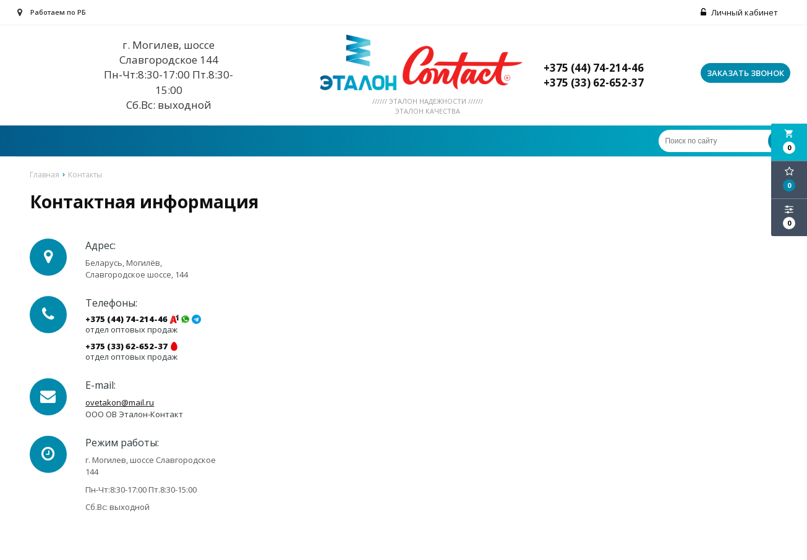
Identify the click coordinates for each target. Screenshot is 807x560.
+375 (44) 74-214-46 (126, 319)
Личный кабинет (739, 12)
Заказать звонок (745, 72)
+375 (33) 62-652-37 (126, 346)
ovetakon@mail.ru (119, 402)
